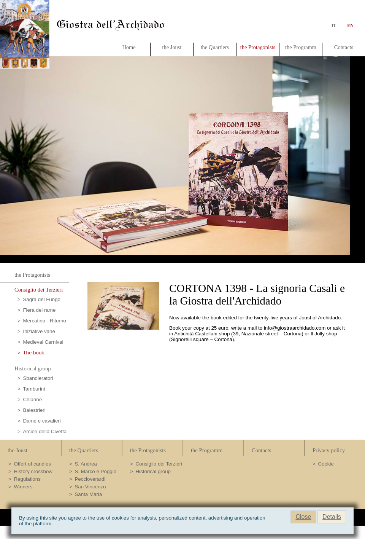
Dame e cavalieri (41, 421)
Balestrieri (34, 410)
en (349, 25)
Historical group (32, 368)
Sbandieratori (38, 378)
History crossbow (33, 471)
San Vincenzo (90, 487)
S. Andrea (86, 464)
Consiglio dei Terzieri (38, 290)
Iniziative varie (39, 331)
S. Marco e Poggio (95, 471)
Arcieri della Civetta (45, 431)
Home (128, 47)
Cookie (326, 464)
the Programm (300, 47)
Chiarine (32, 399)
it (334, 25)
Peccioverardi (90, 479)
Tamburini (34, 389)
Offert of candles (32, 464)
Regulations (27, 479)
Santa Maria (88, 494)
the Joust (172, 47)
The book (33, 353)
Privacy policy (329, 450)
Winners (23, 487)
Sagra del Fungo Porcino (38, 301)
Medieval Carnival (43, 342)
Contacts (343, 47)
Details (331, 516)
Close (303, 516)
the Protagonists (257, 47)
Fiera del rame (39, 310)
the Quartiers (215, 47)
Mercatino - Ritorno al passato (41, 322)
